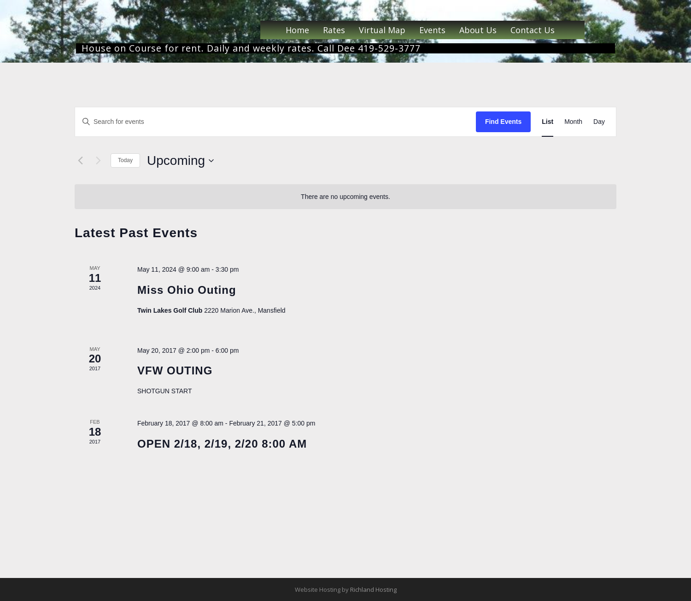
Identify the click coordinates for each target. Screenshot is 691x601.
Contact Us (532, 29)
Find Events (503, 121)
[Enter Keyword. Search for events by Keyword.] (275, 121)
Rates (334, 29)
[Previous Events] (80, 160)
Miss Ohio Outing (186, 290)
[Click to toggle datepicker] (180, 161)
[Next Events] (98, 160)
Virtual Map (382, 29)
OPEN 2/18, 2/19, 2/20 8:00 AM (222, 444)
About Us (478, 29)
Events (432, 29)
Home (297, 29)
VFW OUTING (174, 370)
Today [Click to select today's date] (125, 160)
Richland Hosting (373, 589)
